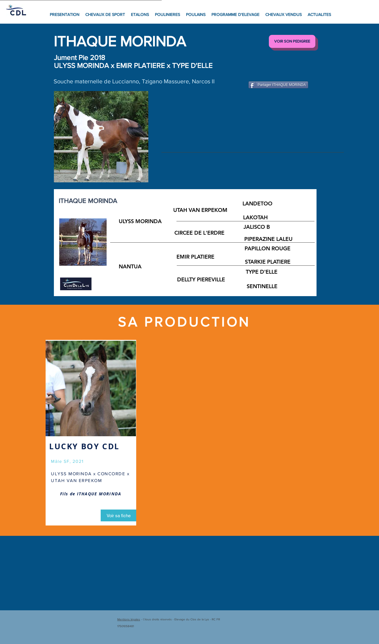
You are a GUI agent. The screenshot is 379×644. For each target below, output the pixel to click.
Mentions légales (128, 619)
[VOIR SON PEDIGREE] (292, 41)
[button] (101, 136)
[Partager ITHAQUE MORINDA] (278, 84)
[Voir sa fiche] (118, 515)
